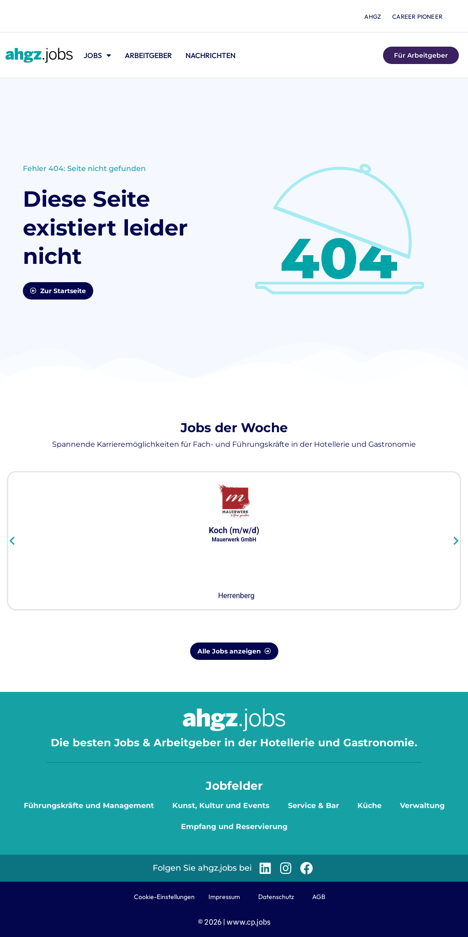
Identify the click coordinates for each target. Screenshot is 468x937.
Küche (369, 805)
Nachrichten (210, 55)
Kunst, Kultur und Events (221, 805)
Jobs (97, 55)
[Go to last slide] (12, 541)
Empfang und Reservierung (234, 826)
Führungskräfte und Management (89, 805)
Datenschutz (276, 897)
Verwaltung (422, 805)
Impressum (224, 897)
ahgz (372, 16)
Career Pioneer (417, 16)
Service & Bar (313, 805)
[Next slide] (455, 541)
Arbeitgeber (148, 55)
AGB (318, 897)
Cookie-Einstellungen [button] (164, 897)
